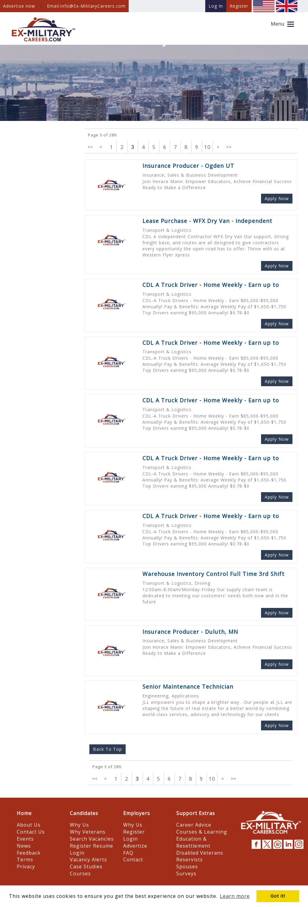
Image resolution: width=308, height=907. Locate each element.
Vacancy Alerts (88, 859)
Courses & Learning (201, 831)
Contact (133, 859)
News (24, 845)
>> (229, 147)
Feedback (29, 852)
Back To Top (107, 749)
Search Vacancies (92, 838)
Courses (80, 873)
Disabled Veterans (199, 852)
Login (77, 852)
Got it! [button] (277, 896)
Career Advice (193, 824)
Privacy (26, 866)
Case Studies (86, 866)
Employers (136, 813)
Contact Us (31, 831)
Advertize (135, 845)
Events (25, 838)
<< (90, 147)
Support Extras (195, 813)
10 (207, 146)
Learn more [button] (235, 896)
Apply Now (277, 198)
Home (24, 813)
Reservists (189, 859)
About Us (29, 824)
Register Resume (91, 845)
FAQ (128, 852)
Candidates (84, 813)
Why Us (79, 824)
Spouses (187, 866)
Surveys (186, 873)
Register (134, 831)
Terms (25, 859)
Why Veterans (88, 831)
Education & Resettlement (193, 842)
